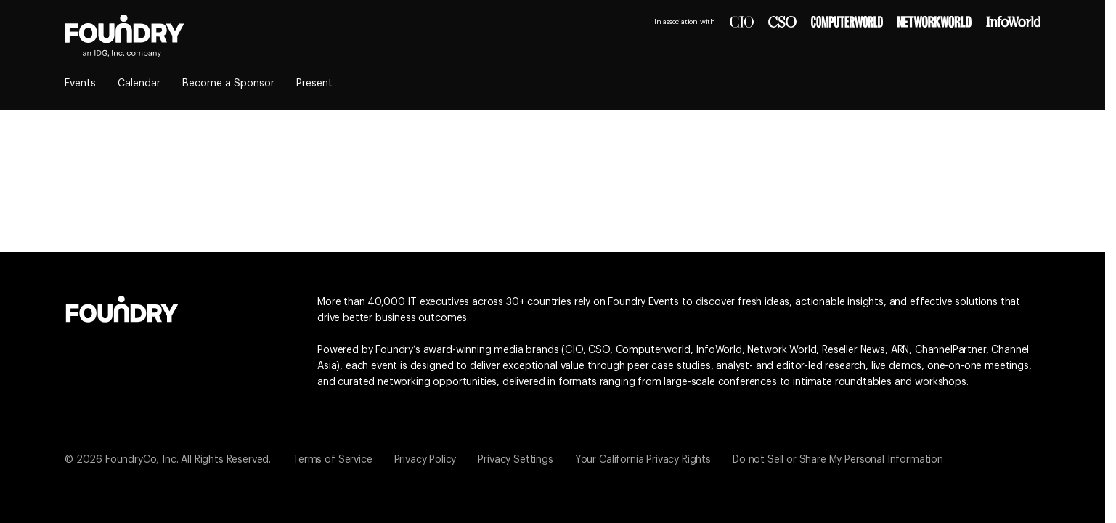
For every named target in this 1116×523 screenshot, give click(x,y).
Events (80, 83)
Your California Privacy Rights (643, 460)
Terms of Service (332, 460)
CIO (574, 350)
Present (314, 83)
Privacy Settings (515, 460)
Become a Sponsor (228, 83)
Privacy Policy (425, 460)
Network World (781, 350)
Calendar (139, 83)
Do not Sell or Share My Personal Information (838, 460)
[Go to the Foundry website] (122, 307)
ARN (900, 350)
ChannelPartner (950, 350)
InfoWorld (719, 350)
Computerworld (653, 350)
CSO (599, 350)
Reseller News (853, 350)
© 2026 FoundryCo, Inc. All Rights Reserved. (168, 460)
